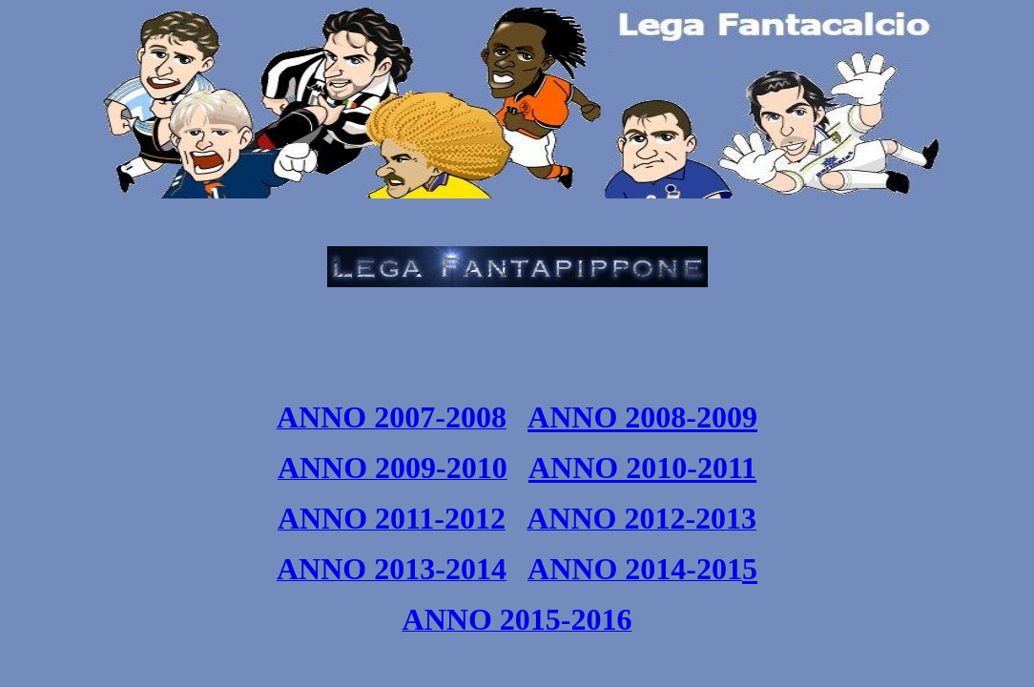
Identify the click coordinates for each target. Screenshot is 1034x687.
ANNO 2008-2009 (642, 417)
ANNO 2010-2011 (642, 467)
